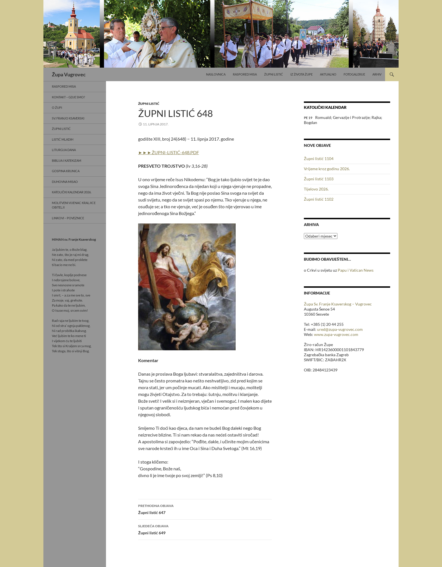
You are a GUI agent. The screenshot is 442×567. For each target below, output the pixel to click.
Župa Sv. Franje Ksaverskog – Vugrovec (338, 304)
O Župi (57, 107)
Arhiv (376, 74)
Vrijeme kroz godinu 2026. (327, 168)
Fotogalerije (354, 74)
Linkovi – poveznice (68, 218)
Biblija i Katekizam (66, 160)
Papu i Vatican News (356, 270)
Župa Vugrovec (69, 74)
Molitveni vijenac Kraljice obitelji (74, 205)
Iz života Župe (301, 74)
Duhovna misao (65, 181)
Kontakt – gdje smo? (68, 97)
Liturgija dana (64, 150)
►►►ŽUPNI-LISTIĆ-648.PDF (168, 152)
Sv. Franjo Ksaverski (68, 118)
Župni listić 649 (205, 529)
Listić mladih (62, 139)
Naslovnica (216, 74)
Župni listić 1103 (318, 178)
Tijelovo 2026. (316, 189)
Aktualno (328, 74)
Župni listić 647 (205, 508)
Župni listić (273, 74)
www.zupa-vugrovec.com (336, 334)
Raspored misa (245, 74)
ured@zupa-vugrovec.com (340, 329)
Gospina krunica (65, 171)
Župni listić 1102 (318, 199)
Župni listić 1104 (318, 158)
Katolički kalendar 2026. (71, 192)
